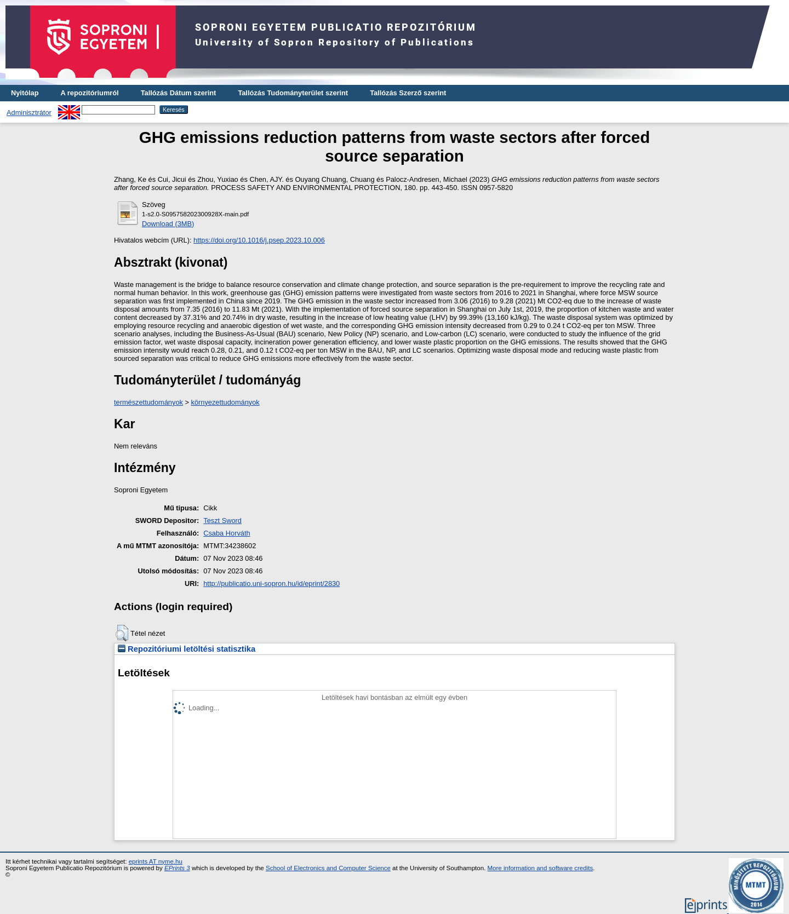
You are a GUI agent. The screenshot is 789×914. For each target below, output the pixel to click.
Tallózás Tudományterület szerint (293, 93)
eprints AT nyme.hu (155, 861)
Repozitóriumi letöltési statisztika (186, 649)
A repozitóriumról (89, 93)
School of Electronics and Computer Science (328, 868)
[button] (122, 633)
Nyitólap (24, 93)
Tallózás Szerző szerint (408, 93)
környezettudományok (225, 402)
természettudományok (148, 402)
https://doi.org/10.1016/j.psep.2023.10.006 (259, 240)
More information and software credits (540, 868)
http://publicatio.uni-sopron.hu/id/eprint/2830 (271, 583)
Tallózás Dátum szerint (178, 93)
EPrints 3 (177, 868)
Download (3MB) (168, 224)
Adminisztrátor (29, 112)
